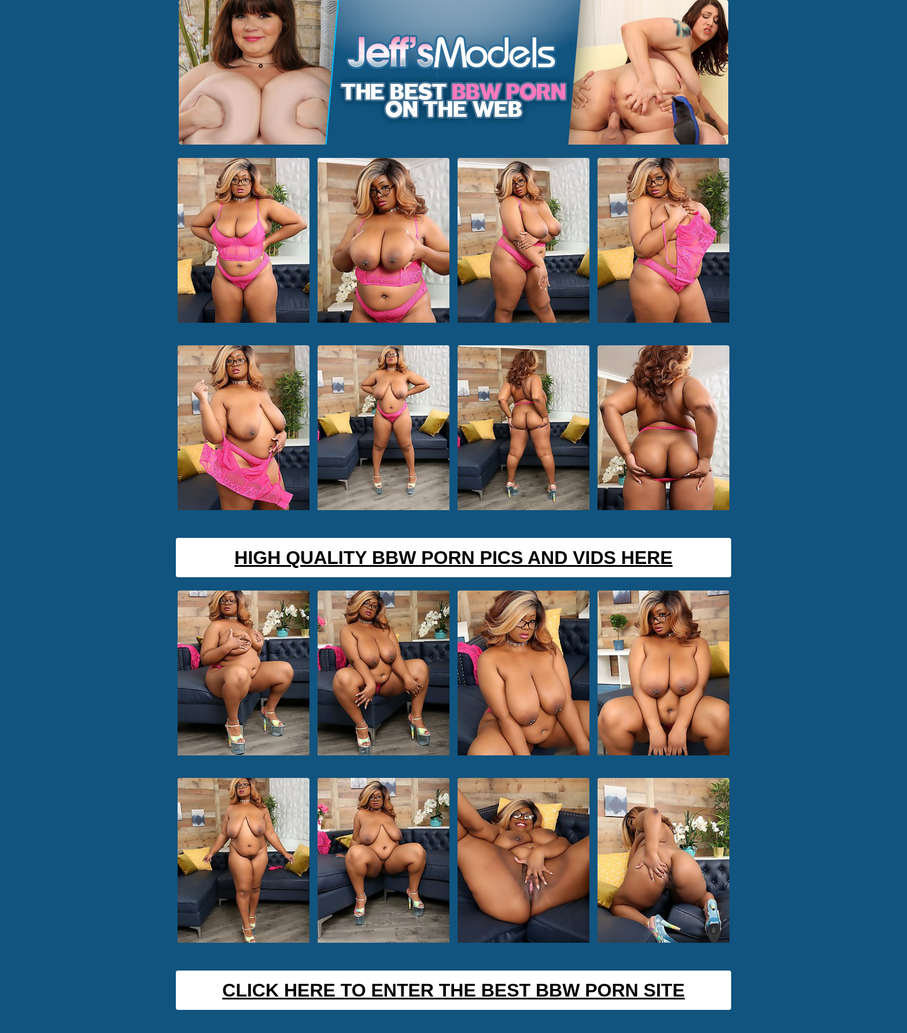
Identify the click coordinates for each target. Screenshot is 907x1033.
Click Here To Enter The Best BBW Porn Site (453, 990)
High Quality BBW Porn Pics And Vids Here (453, 557)
